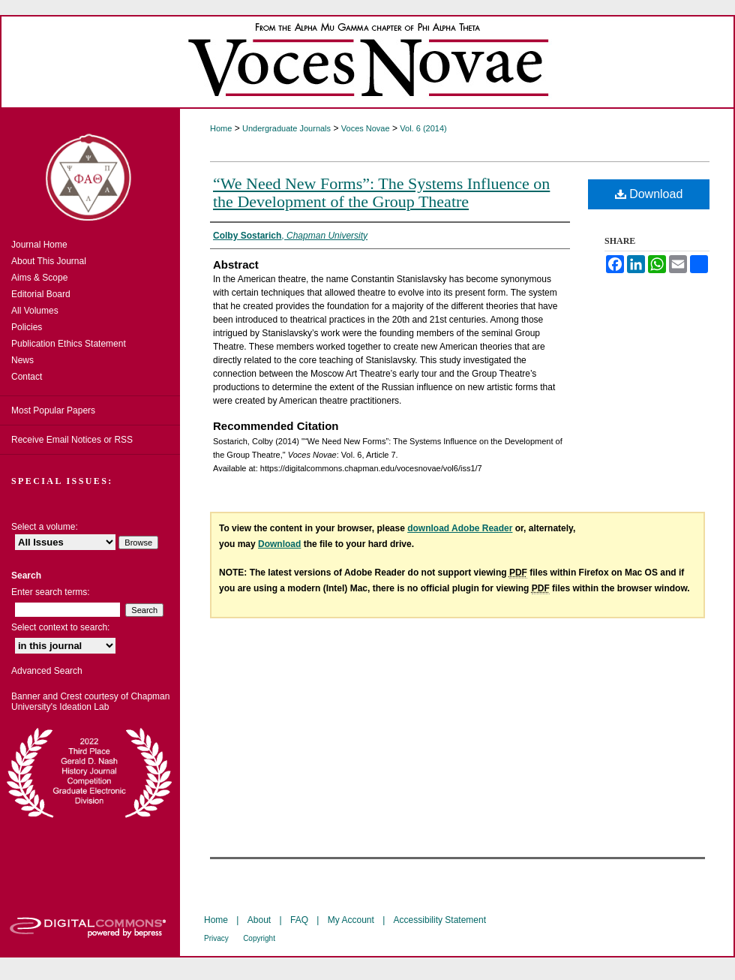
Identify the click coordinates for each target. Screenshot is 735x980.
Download (649, 194)
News (22, 360)
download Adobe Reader (459, 528)
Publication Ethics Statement (68, 343)
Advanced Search (46, 671)
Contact (26, 376)
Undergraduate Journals (286, 128)
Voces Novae (365, 128)
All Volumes (34, 310)
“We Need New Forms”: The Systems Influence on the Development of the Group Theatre (381, 192)
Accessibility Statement (440, 920)
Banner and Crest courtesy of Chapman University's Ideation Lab (90, 701)
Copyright (259, 938)
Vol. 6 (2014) (423, 128)
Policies (26, 327)
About (259, 920)
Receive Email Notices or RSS (72, 439)
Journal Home (39, 244)
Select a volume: (44, 527)
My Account (351, 920)
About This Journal (48, 261)
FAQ (299, 920)
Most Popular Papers (53, 410)
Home (221, 128)
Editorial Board (40, 294)
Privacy (216, 938)
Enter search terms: (50, 592)
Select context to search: (60, 627)
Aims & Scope (39, 277)
